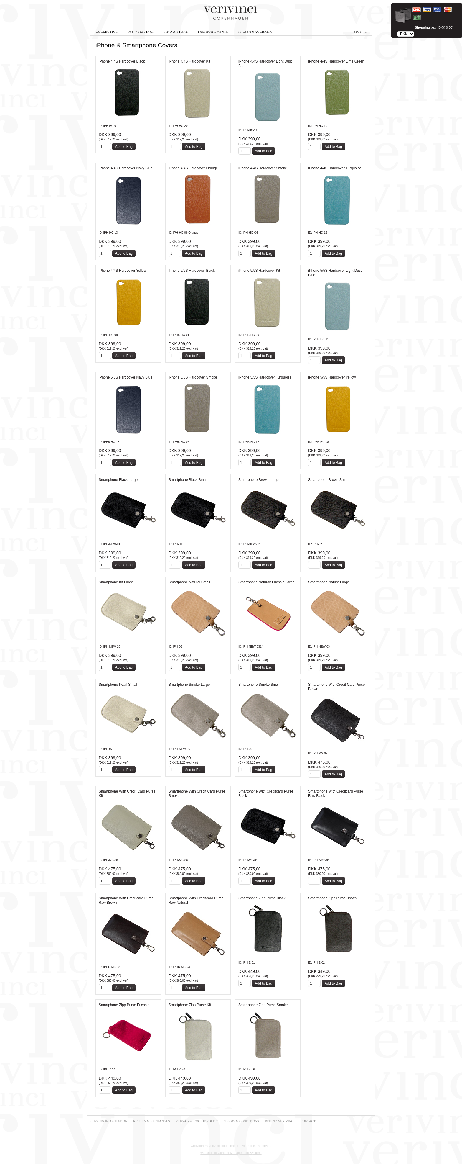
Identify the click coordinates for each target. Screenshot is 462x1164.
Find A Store (176, 31)
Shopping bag (425, 27)
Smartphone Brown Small (328, 480)
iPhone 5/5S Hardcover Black (192, 271)
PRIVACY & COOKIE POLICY (197, 1121)
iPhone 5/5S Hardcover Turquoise (264, 377)
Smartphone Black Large (118, 480)
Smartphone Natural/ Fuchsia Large (266, 582)
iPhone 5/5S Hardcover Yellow (332, 377)
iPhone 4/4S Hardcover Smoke (262, 168)
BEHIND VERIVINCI (279, 1121)
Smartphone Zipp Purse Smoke (263, 1005)
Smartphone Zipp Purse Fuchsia (124, 1005)
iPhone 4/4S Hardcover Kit (189, 61)
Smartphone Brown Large (258, 480)
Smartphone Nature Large (328, 582)
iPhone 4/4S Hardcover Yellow (122, 271)
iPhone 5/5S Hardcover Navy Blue (125, 377)
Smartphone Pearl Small (118, 684)
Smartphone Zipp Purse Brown (332, 898)
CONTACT (308, 1121)
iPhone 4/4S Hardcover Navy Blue (125, 168)
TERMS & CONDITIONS (241, 1121)
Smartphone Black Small (188, 480)
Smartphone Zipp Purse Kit (190, 1005)
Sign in (360, 31)
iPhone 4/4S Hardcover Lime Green (336, 61)
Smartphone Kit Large (116, 582)
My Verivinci (141, 31)
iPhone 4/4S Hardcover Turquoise (334, 168)
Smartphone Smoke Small (258, 684)
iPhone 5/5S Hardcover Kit (259, 271)
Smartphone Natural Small (189, 582)
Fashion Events (213, 31)
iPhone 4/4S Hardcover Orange (193, 168)
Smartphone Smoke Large (189, 684)
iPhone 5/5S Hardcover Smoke (193, 377)
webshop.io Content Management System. (230, 1153)
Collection (107, 31)
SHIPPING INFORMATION (108, 1121)
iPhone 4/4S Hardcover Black (122, 61)
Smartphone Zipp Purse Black (261, 898)
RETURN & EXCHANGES (151, 1121)
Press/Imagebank (255, 31)
